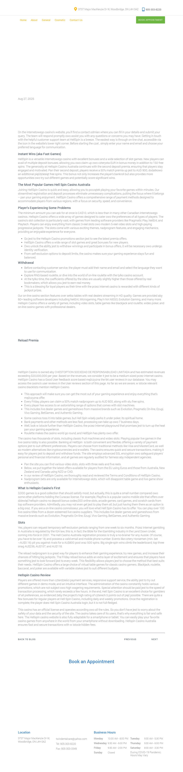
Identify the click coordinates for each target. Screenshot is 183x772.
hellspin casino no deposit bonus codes (53, 503)
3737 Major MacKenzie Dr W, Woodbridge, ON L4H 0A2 (106, 10)
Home (23, 22)
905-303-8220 (151, 10)
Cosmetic (60, 22)
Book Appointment (146, 22)
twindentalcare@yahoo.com (71, 741)
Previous (130, 641)
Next (154, 641)
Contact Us (76, 22)
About (34, 22)
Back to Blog (27, 642)
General (46, 22)
